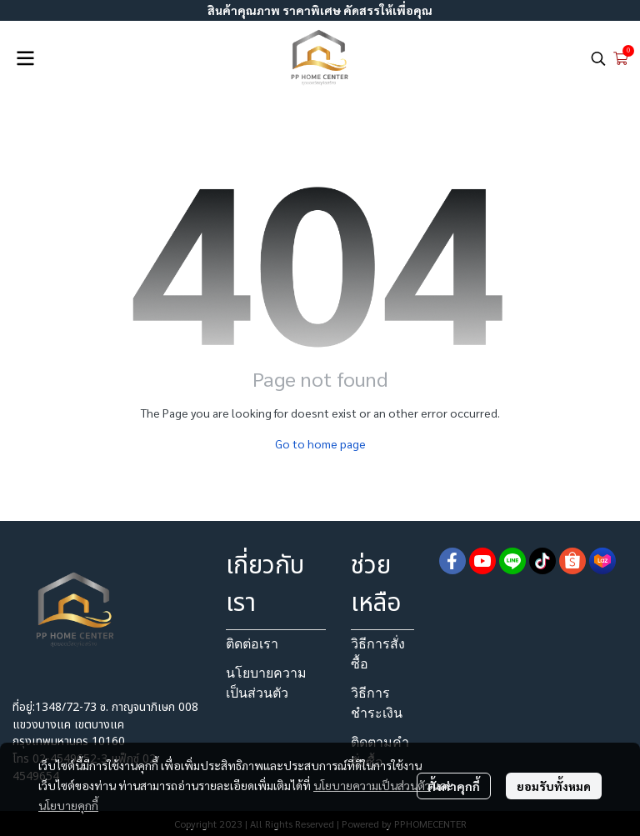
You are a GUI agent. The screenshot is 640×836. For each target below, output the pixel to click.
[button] (598, 58)
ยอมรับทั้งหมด (554, 785)
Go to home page (320, 443)
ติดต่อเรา (252, 644)
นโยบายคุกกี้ (68, 805)
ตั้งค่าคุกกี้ (454, 785)
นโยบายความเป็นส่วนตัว (372, 785)
